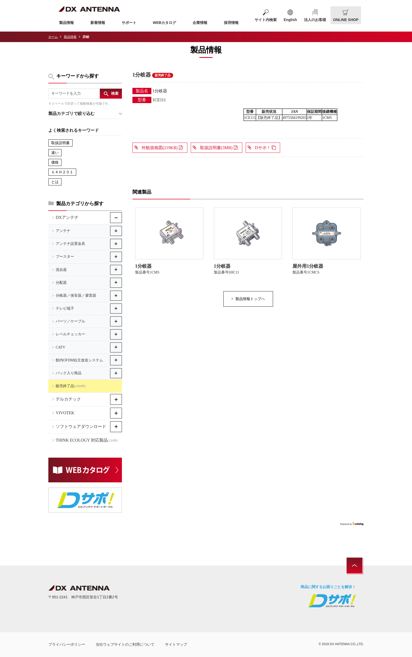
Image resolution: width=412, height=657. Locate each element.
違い (55, 153)
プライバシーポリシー (66, 644)
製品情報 (66, 23)
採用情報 (231, 23)
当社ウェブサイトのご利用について (125, 644)
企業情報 (200, 23)
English (290, 20)
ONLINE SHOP (345, 20)
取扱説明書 (60, 143)
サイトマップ (176, 644)
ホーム (53, 37)
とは (55, 182)
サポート (129, 23)
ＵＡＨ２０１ (62, 172)
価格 (55, 162)
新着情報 (97, 23)
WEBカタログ (164, 23)
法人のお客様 (315, 20)
